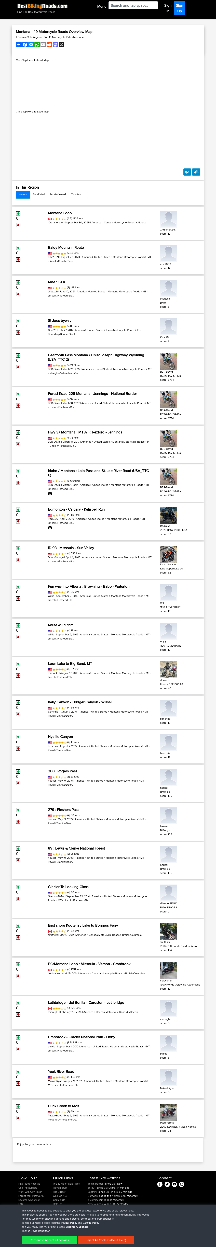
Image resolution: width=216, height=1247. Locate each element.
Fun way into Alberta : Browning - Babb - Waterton (88, 586)
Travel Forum (60, 1209)
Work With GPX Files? (30, 1213)
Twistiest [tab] (76, 194)
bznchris (53, 712)
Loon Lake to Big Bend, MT (70, 663)
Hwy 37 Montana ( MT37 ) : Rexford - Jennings (85, 432)
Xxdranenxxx (55, 222)
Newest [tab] (23, 194)
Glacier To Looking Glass (68, 886)
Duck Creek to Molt (63, 1106)
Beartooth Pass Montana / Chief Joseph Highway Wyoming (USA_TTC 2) (96, 357)
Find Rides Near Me (29, 1205)
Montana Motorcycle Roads (129, 257)
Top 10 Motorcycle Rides (66, 1205)
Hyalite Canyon (60, 736)
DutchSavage (56, 557)
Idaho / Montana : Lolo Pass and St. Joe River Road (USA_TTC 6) (98, 473)
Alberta (141, 222)
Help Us (57, 1226)
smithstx (53, 935)
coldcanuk (54, 973)
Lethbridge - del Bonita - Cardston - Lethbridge (86, 1002)
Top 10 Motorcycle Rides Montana (64, 37)
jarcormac (93, 1221)
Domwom (93, 1217)
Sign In (167, 8)
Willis (51, 596)
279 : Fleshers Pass (63, 809)
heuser (52, 781)
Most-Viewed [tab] (58, 194)
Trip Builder (59, 1213)
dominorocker (96, 1205)
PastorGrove (55, 1115)
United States (102, 257)
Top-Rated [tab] (39, 194)
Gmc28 (52, 330)
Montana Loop (60, 213)
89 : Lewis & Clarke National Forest (76, 848)
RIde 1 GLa (56, 282)
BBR (114, 1205)
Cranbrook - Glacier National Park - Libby (81, 1037)
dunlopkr (53, 673)
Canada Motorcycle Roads (119, 222)
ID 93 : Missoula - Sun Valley (71, 548)
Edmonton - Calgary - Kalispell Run (76, 509)
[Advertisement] (108, 86)
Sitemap (49, 1242)
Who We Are (60, 1217)
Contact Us (59, 1221)
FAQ (20, 1226)
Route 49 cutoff (60, 625)
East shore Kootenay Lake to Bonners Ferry (83, 925)
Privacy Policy (63, 1242)
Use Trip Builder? (27, 1209)
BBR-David (54, 369)
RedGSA (53, 519)
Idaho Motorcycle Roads (120, 330)
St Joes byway (59, 320)
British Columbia (132, 935)
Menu (101, 6)
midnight (53, 1012)
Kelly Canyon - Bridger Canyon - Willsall (80, 702)
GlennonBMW (56, 896)
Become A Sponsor (29, 1221)
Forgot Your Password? (31, 1217)
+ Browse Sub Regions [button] (29, 37)
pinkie (51, 1046)
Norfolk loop (119, 1217)
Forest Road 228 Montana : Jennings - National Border (92, 393)
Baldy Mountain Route (66, 247)
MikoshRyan (55, 1081)
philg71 (92, 1209)
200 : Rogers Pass (62, 771)
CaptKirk (93, 1213)
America (96, 222)
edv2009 (53, 257)
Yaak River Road (61, 1071)
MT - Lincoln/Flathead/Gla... (74, 900)
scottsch (53, 291)
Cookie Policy (80, 1242)
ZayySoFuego (96, 1226)
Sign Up (179, 8)
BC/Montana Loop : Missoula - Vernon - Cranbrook (89, 964)
